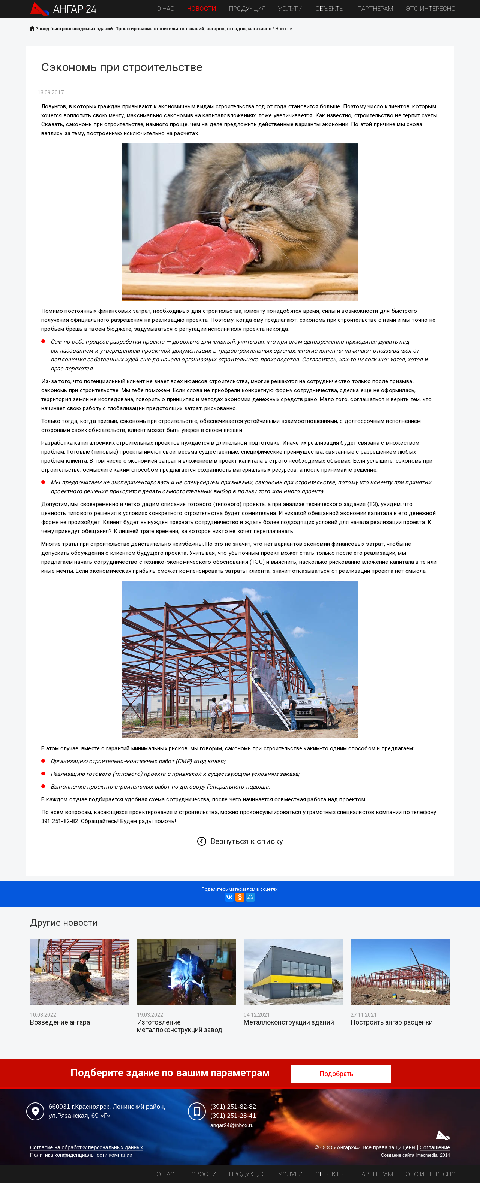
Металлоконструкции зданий (289, 1022)
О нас (165, 8)
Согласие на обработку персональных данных (86, 1147)
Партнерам (375, 8)
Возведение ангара (60, 1022)
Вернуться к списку (246, 841)
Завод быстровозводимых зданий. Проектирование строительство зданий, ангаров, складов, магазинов (154, 28)
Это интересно (431, 8)
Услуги (290, 8)
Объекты (330, 8)
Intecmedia (427, 1155)
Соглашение (435, 1147)
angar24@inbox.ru (232, 1125)
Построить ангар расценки (392, 1022)
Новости (201, 8)
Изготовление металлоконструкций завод (179, 1026)
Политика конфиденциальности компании (81, 1155)
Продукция (247, 8)
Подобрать (341, 1074)
